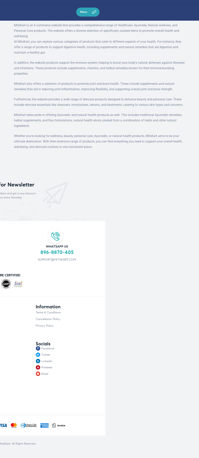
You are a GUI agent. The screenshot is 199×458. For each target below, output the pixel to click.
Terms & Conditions (48, 312)
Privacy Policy (44, 325)
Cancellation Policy (48, 319)
